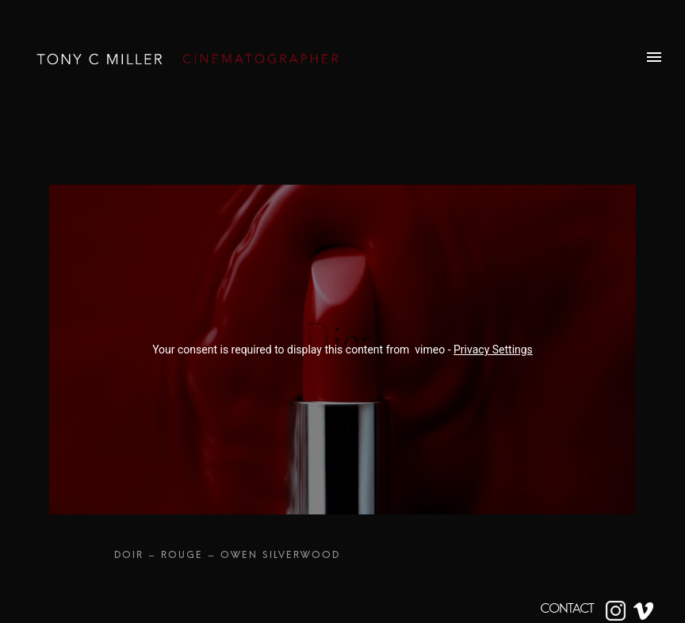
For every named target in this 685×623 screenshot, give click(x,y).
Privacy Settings (493, 349)
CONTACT (567, 608)
